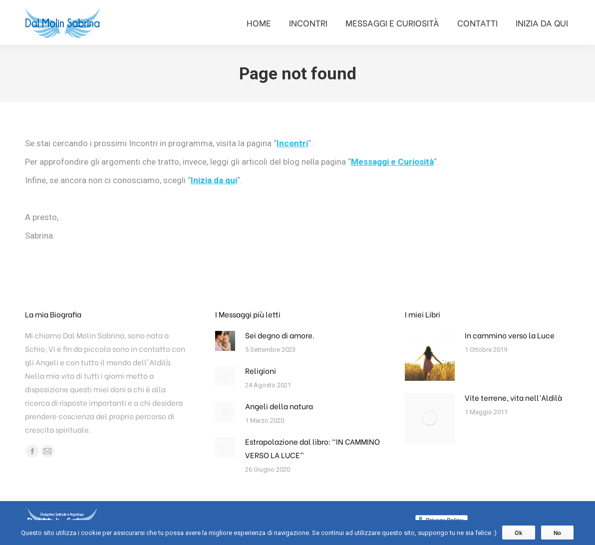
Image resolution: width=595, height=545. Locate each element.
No (557, 532)
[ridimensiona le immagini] (225, 341)
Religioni (260, 370)
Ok (519, 532)
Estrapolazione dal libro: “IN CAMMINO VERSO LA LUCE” (312, 448)
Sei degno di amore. (279, 334)
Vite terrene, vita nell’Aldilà (513, 397)
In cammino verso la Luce (510, 334)
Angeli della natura (279, 405)
